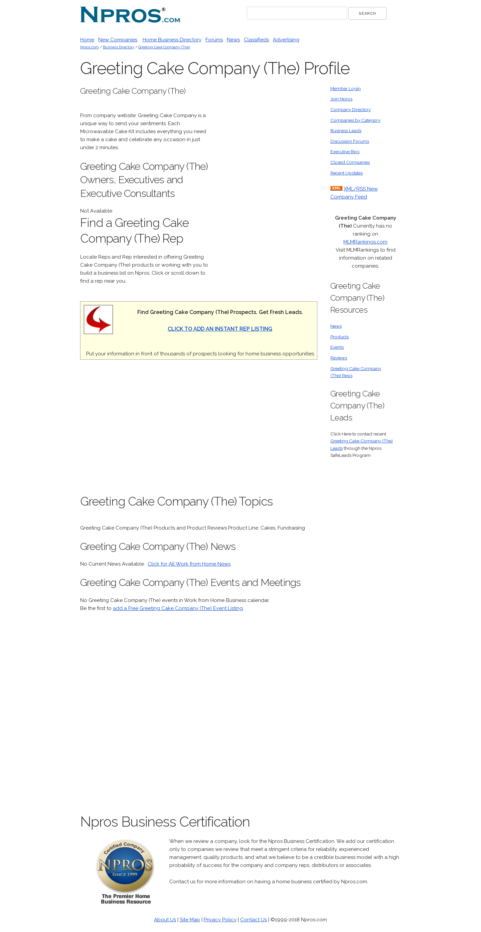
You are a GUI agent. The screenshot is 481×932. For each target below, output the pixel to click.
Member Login (345, 88)
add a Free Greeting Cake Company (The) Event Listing (178, 608)
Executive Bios (344, 151)
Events (337, 347)
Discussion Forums (349, 141)
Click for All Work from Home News (189, 564)
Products (339, 336)
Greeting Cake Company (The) (164, 47)
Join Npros (341, 98)
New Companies (117, 40)
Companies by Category (355, 120)
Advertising (286, 40)
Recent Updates (346, 173)
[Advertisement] (267, 185)
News (233, 40)
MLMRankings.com (365, 242)
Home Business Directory (172, 40)
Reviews (338, 357)
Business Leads (345, 130)
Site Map (190, 920)
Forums (214, 40)
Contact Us (253, 920)
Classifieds (256, 40)
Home (87, 40)
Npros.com (89, 47)
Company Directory (350, 109)
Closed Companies (350, 162)
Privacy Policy (220, 920)
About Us (165, 920)
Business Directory (118, 47)
